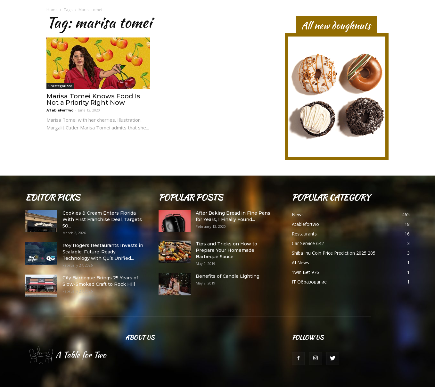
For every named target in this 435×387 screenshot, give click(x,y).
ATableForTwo (59, 110)
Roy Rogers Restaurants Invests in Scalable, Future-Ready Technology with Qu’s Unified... (102, 252)
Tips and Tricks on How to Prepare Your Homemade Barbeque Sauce (226, 250)
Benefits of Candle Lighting (227, 276)
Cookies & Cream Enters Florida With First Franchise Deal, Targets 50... (102, 219)
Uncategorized (60, 86)
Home (52, 9)
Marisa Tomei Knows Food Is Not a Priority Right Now (93, 99)
